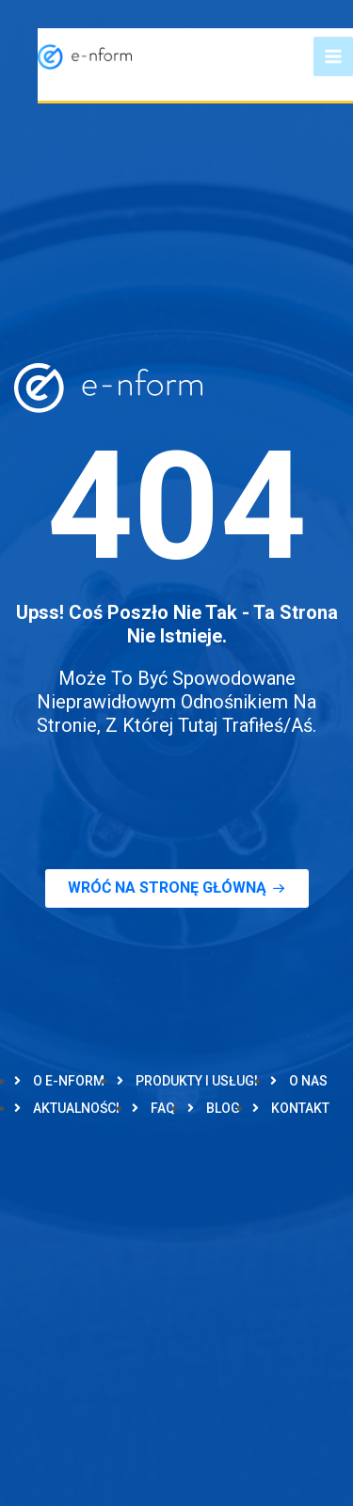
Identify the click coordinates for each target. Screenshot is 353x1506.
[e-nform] (85, 55)
